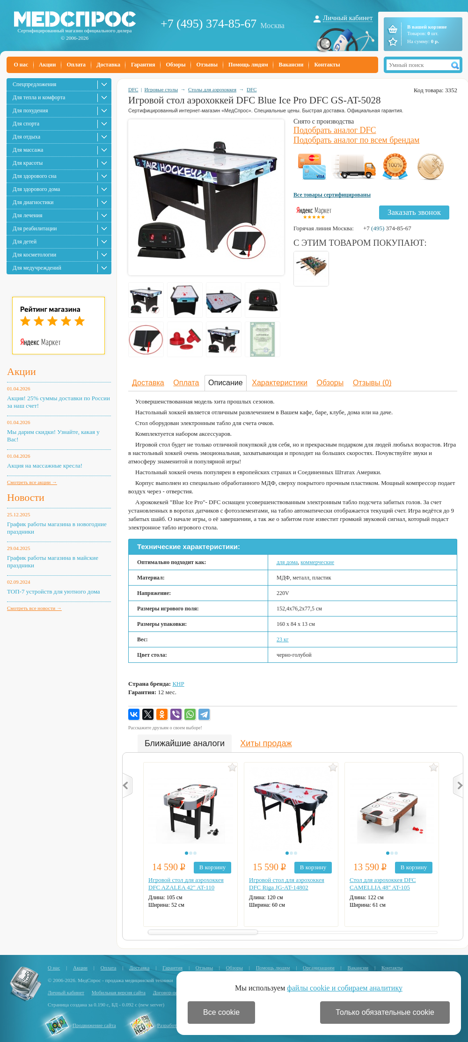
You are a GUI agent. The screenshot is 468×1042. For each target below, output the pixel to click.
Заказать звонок (414, 212)
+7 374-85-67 (387, 228)
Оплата (76, 64)
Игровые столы (161, 89)
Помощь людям (248, 64)
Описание (225, 383)
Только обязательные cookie (385, 1012)
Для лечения (27, 215)
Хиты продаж (266, 743)
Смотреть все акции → (32, 482)
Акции (47, 64)
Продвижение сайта (94, 1025)
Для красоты (28, 163)
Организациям (319, 967)
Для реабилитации (35, 228)
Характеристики (279, 383)
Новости (25, 497)
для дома (287, 562)
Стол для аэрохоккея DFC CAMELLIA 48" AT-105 (383, 883)
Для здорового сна (35, 176)
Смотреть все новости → (34, 608)
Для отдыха (26, 136)
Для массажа (28, 150)
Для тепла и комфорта (39, 97)
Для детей (25, 241)
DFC (133, 89)
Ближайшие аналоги (185, 743)
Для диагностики (33, 202)
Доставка (108, 64)
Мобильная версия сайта (119, 992)
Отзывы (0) (372, 383)
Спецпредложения (34, 84)
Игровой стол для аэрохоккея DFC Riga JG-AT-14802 (286, 883)
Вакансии (291, 64)
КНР (178, 683)
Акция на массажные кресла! (44, 465)
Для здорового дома (36, 189)
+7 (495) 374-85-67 (208, 23)
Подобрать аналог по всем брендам (356, 140)
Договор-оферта (170, 992)
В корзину (212, 867)
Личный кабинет (348, 18)
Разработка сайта (176, 1025)
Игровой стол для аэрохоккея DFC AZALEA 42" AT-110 (186, 883)
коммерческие (317, 562)
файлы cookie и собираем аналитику (344, 988)
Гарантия (143, 64)
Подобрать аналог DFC (334, 130)
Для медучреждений (37, 267)
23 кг (283, 639)
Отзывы (207, 64)
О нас (21, 64)
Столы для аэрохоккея (212, 89)
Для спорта (26, 123)
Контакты (327, 64)
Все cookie (221, 1012)
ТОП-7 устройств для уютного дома (53, 591)
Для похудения (30, 110)
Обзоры (175, 64)
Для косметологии (34, 254)
